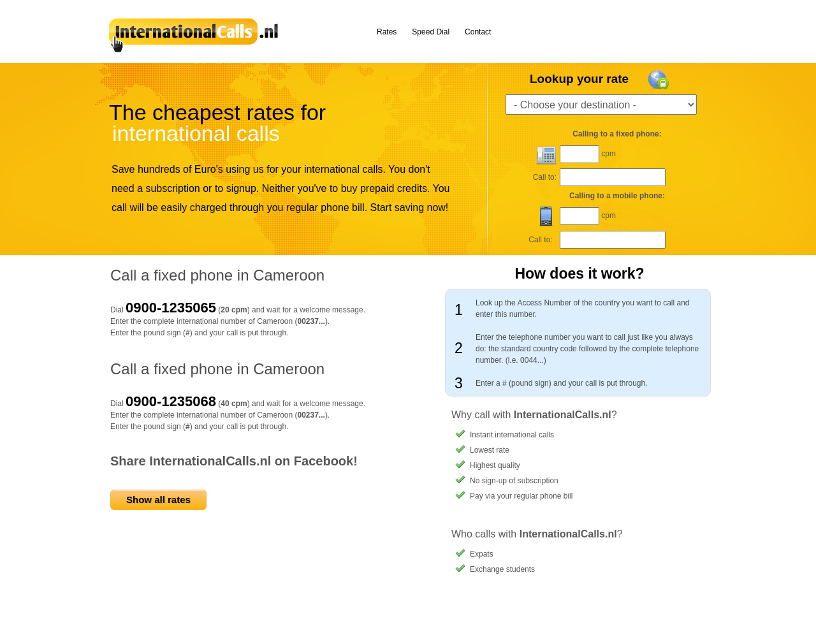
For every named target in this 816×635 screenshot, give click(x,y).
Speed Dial (430, 32)
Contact (478, 32)
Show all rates (158, 499)
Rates (387, 32)
